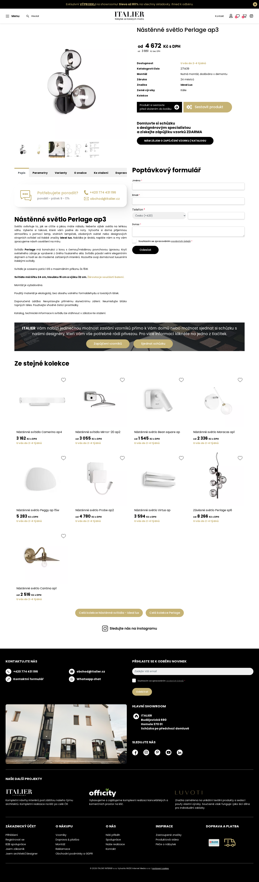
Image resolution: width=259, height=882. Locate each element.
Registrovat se (15, 839)
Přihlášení (12, 835)
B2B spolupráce (16, 844)
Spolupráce (113, 839)
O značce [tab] (80, 173)
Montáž (60, 844)
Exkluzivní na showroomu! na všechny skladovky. (118, 4)
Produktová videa (167, 839)
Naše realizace (115, 844)
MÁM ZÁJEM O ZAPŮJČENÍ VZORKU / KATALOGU (175, 140)
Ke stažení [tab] (101, 173)
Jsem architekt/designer (22, 853)
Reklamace (63, 849)
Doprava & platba (67, 839)
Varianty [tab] (61, 173)
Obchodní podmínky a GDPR (74, 853)
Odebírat (142, 692)
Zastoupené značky (168, 835)
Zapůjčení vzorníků (108, 344)
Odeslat (145, 250)
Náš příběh (113, 835)
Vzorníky (61, 835)
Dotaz (136, 224)
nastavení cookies (160, 868)
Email (136, 195)
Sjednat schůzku (153, 344)
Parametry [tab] (40, 173)
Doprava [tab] (121, 173)
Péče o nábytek (166, 844)
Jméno (137, 180)
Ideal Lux (186, 85)
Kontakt (219, 16)
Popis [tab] (21, 173)
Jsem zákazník (15, 849)
